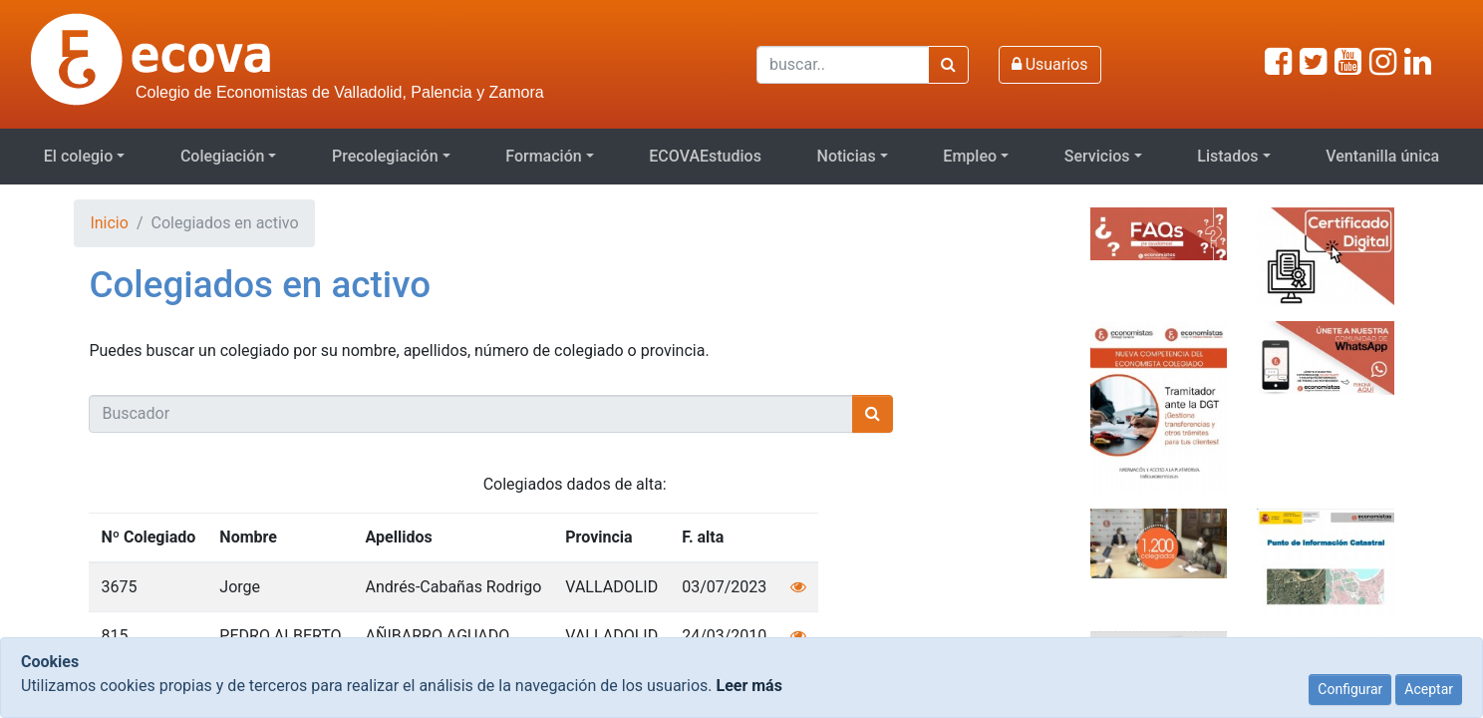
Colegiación (222, 156)
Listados (1227, 156)
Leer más (748, 685)
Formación (543, 156)
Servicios (1097, 156)
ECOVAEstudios (705, 156)
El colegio (78, 156)
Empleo (970, 156)
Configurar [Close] (1350, 689)
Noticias (846, 156)
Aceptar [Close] (1428, 689)
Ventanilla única (1382, 156)
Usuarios (1050, 64)
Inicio (109, 222)
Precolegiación (385, 156)
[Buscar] (842, 65)
